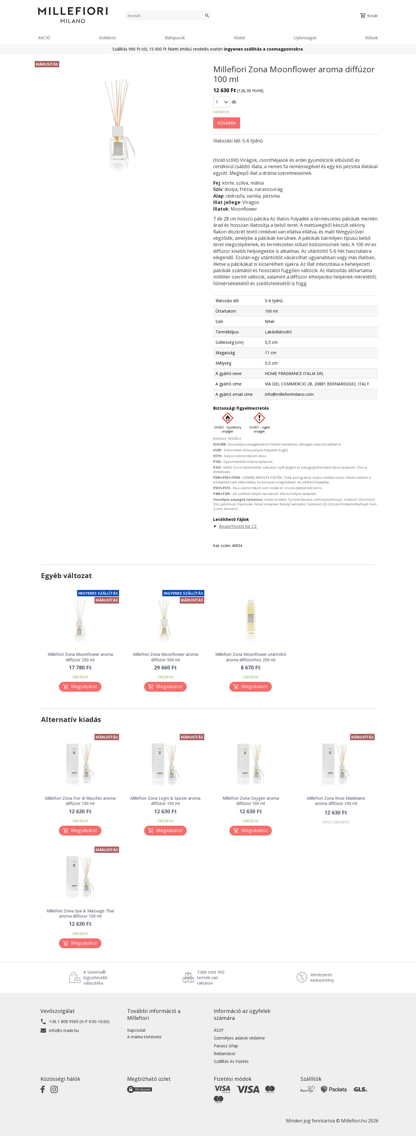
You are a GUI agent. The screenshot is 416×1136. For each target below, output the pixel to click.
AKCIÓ (44, 37)
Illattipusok (175, 37)
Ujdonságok (305, 37)
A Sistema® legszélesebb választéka (95, 977)
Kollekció (107, 37)
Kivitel (239, 37)
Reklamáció (224, 1053)
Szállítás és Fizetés (231, 1061)
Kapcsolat (136, 1030)
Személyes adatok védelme (239, 1038)
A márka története (144, 1037)
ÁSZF (219, 1030)
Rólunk (371, 37)
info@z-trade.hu (64, 1030)
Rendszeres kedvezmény (322, 977)
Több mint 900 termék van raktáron (210, 977)
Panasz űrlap (226, 1045)
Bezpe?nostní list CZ (238, 526)
